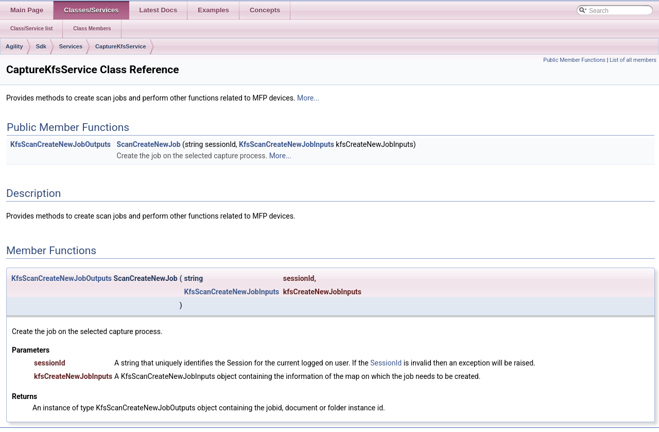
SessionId (386, 363)
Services (70, 46)
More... (308, 98)
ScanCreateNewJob (149, 144)
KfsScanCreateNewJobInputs (286, 144)
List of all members (633, 60)
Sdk (41, 46)
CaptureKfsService (120, 46)
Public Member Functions (574, 60)
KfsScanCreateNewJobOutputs (60, 144)
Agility (14, 46)
